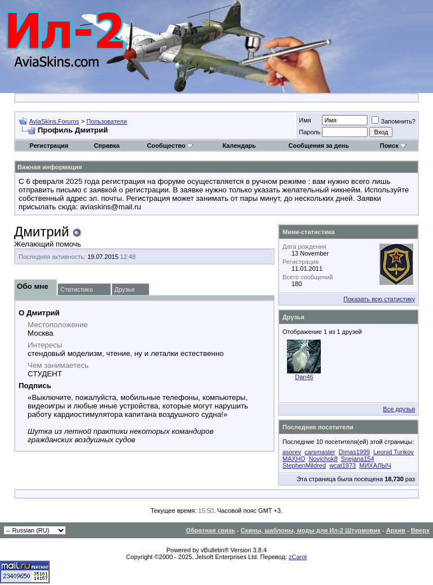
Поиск (393, 145)
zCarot (298, 556)
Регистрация (48, 145)
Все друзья (399, 409)
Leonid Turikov (393, 451)
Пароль (309, 132)
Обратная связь (210, 530)
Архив (395, 530)
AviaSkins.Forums (54, 121)
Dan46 (304, 376)
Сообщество (170, 145)
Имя (305, 120)
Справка (107, 145)
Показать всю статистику (379, 299)
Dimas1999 (354, 451)
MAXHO (293, 458)
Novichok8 (322, 458)
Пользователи (106, 121)
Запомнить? (394, 121)
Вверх (420, 530)
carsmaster (319, 451)
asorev (291, 451)
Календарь (239, 145)
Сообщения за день (318, 145)
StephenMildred (304, 465)
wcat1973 (342, 465)
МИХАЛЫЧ (375, 465)
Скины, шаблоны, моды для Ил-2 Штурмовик (311, 530)
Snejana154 (357, 458)
